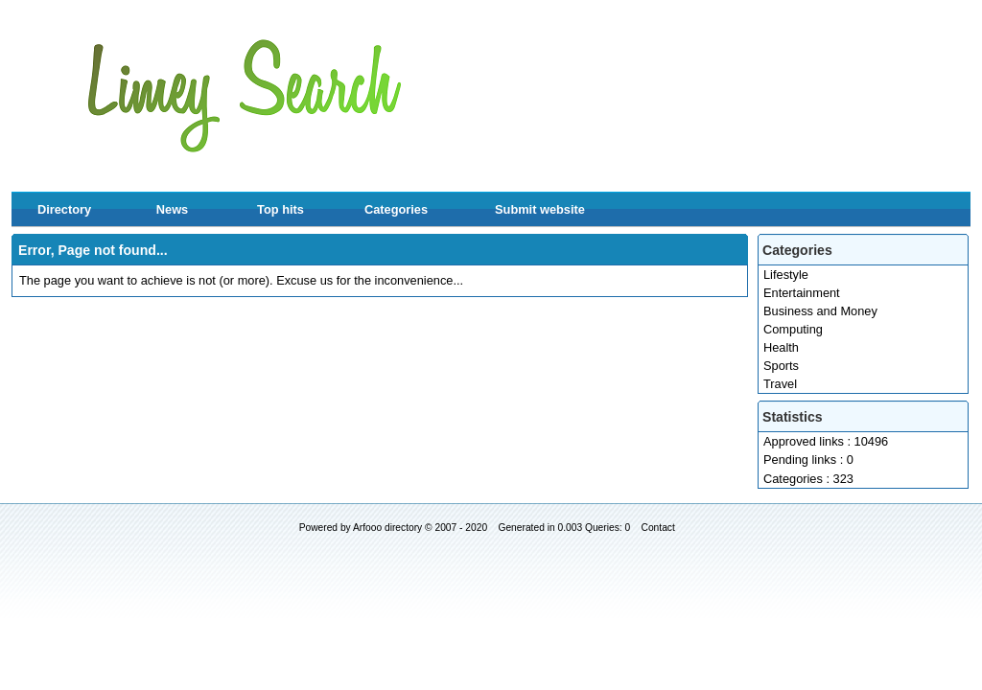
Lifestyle (785, 274)
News (172, 209)
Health (781, 347)
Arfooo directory (387, 527)
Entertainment (801, 293)
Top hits (280, 209)
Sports (781, 365)
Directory (64, 209)
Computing (793, 329)
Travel (780, 384)
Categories (396, 209)
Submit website (540, 209)
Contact (658, 527)
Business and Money (820, 311)
